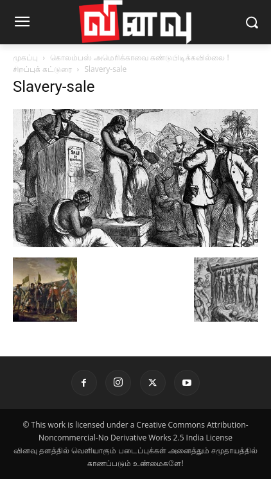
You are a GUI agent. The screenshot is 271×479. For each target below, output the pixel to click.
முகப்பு (25, 57)
